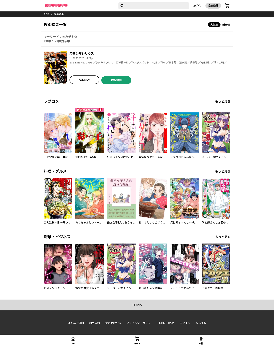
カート (137, 343)
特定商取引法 (113, 323)
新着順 (226, 24)
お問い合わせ (166, 323)
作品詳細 (116, 80)
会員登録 (213, 5)
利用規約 (94, 323)
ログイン (198, 5)
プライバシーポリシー (139, 323)
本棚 (201, 343)
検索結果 (59, 14)
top (46, 14)
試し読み (84, 79)
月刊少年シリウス (81, 53)
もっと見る (222, 101)
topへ (137, 305)
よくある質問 (76, 323)
